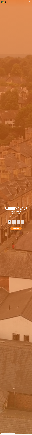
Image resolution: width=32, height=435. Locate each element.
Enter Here (16, 228)
